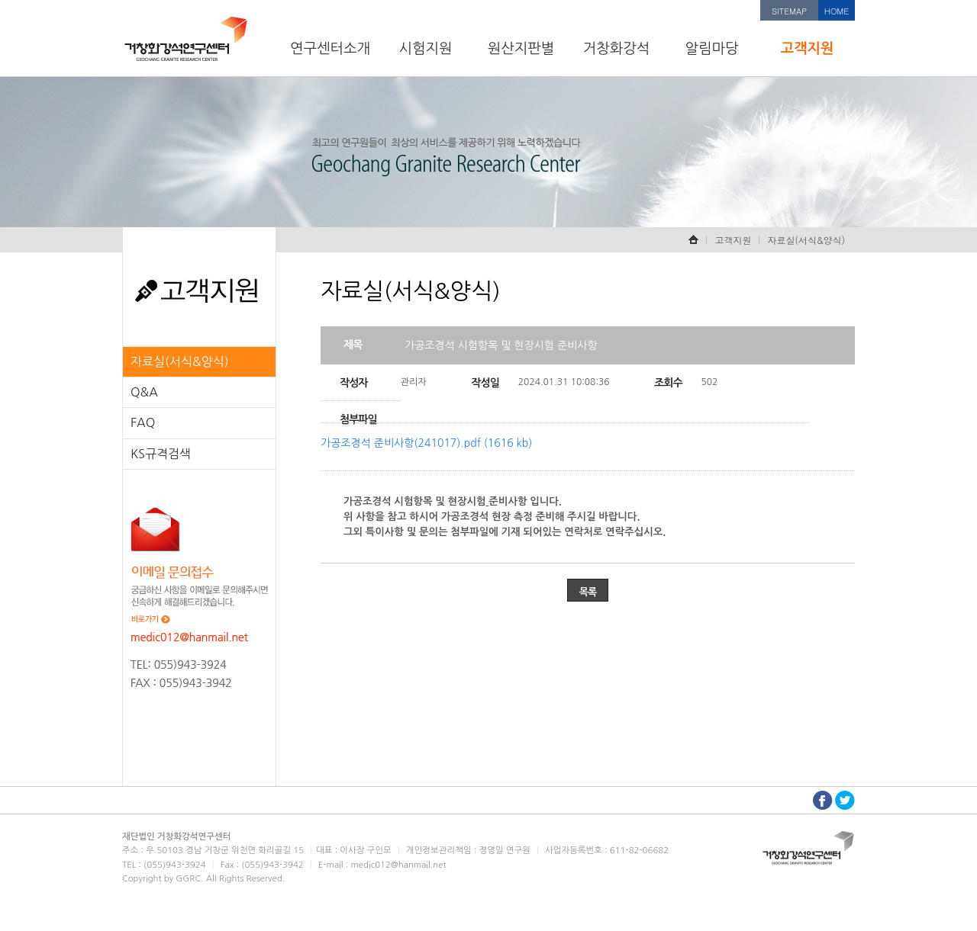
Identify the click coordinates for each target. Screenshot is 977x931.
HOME (836, 11)
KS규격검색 (161, 454)
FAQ (143, 422)
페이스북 (823, 800)
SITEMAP (789, 11)
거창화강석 (616, 48)
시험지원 (425, 48)
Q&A (144, 392)
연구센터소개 (330, 48)
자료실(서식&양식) (180, 361)
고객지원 (807, 48)
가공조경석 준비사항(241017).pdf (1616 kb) (426, 443)
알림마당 (711, 48)
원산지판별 (521, 48)
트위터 (845, 800)
